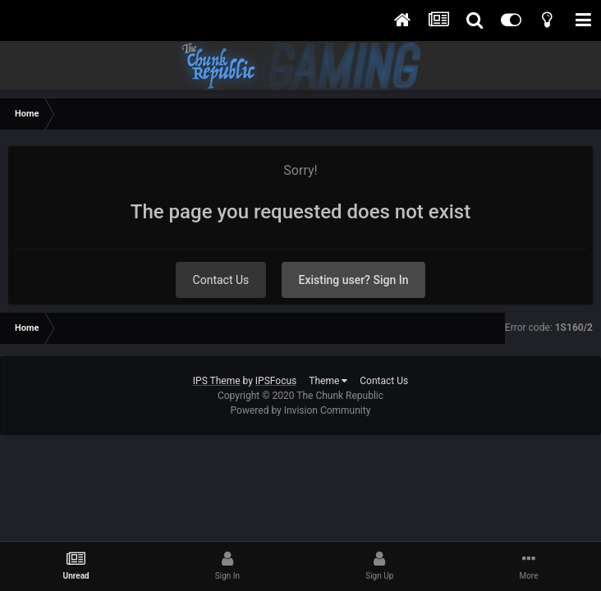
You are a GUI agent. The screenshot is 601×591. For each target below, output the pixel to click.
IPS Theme (217, 381)
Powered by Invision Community (301, 410)
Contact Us (221, 279)
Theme (328, 381)
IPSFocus (275, 381)
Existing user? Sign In (354, 279)
